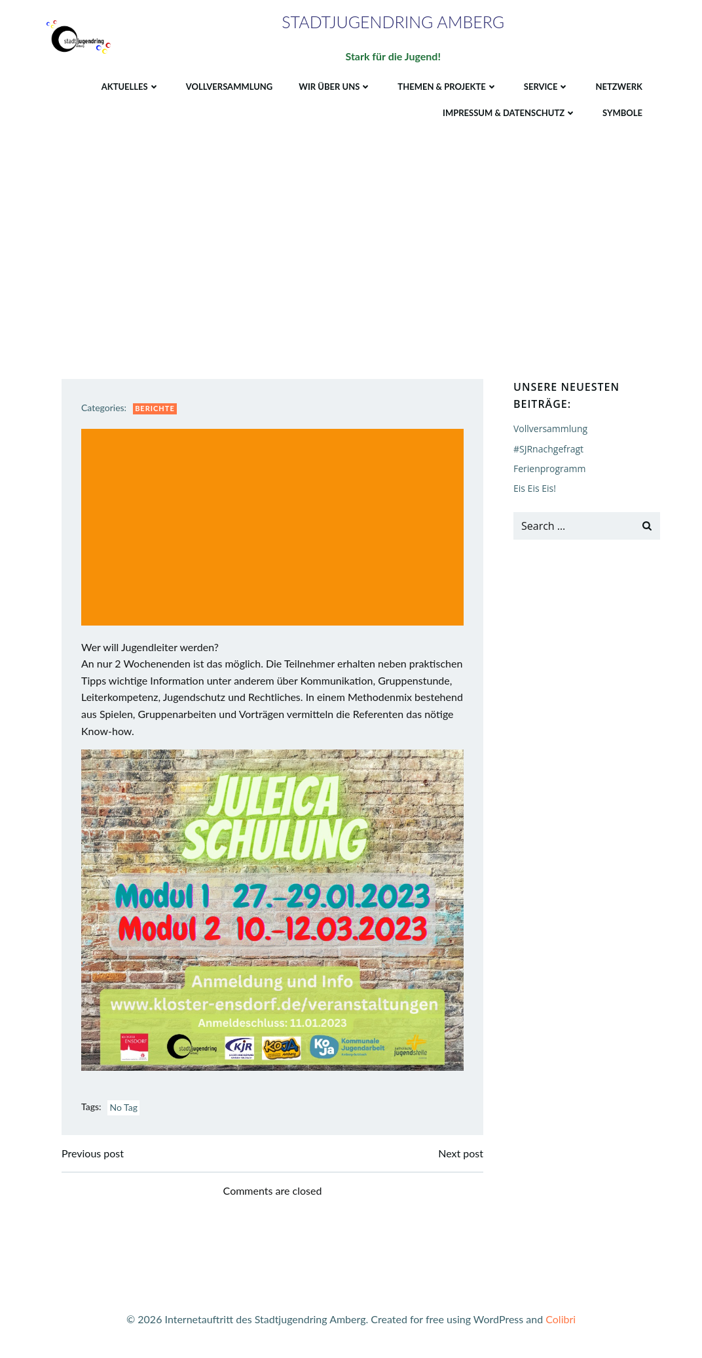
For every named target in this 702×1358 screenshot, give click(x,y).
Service (547, 86)
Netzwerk (618, 86)
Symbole (622, 113)
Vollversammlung (229, 86)
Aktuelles (131, 86)
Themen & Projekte (447, 86)
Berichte (155, 408)
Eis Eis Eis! (534, 488)
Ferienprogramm (549, 468)
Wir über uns (335, 86)
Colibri (560, 1319)
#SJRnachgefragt (548, 449)
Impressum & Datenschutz (509, 113)
